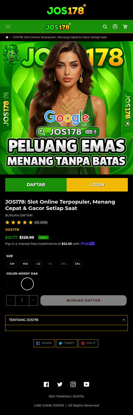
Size (9, 256)
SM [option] (12, 263)
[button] (8, 26)
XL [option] (51, 263)
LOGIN (97, 184)
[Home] (7, 37)
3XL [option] (78, 263)
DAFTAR (36, 184)
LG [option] (38, 263)
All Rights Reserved (83, 405)
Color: (22, 273)
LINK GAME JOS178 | (50, 405)
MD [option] (25, 263)
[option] (13, 284)
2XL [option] (64, 263)
